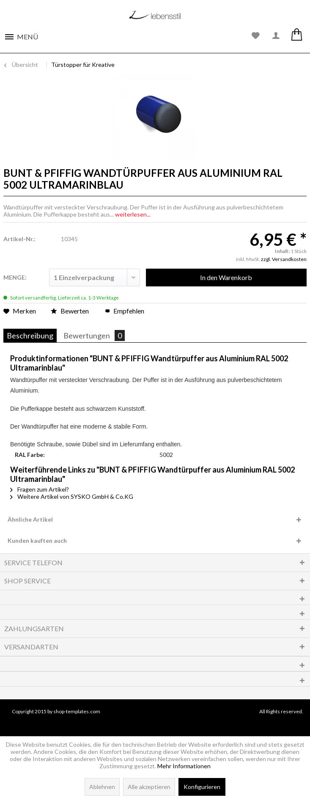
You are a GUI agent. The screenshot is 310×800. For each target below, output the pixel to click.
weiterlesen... (133, 214)
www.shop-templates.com (155, 722)
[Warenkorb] (296, 35)
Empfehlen (124, 311)
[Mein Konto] (276, 35)
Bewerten (70, 311)
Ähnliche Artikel (30, 519)
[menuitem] (21, 34)
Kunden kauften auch (37, 540)
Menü (27, 37)
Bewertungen (94, 335)
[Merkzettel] (255, 35)
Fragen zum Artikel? (39, 489)
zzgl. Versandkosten (284, 259)
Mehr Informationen (184, 766)
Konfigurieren (202, 786)
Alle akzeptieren (149, 786)
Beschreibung (30, 335)
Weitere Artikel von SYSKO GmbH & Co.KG (71, 496)
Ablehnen (102, 786)
